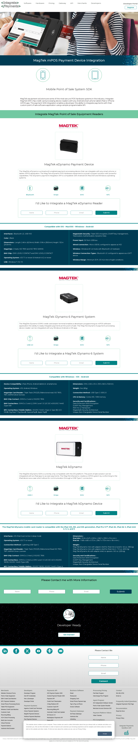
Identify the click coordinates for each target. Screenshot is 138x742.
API (71, 3)
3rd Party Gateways (75, 714)
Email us (118, 696)
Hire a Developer (29, 698)
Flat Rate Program (98, 693)
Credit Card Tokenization (54, 701)
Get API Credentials (29, 696)
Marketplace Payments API (55, 717)
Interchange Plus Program (100, 696)
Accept (105, 734)
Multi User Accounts (7, 720)
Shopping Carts (74, 698)
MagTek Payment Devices (31, 714)
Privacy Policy (120, 718)
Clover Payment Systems (31, 711)
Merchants (82, 3)
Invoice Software (75, 707)
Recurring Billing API (53, 709)
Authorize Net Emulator (8, 728)
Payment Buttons (6, 725)
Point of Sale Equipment (8, 696)
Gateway (62, 3)
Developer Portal (29, 701)
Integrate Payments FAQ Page (125, 704)
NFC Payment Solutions (8, 701)
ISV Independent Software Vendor (103, 703)
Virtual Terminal (5, 723)
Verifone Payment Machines (32, 716)
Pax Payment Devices (30, 719)
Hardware (40, 3)
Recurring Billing (6, 715)
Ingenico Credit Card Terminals (33, 708)
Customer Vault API (52, 707)
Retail (71, 693)
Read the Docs (120, 711)
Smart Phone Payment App (78, 701)
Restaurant (73, 696)
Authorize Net (74, 716)
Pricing (51, 3)
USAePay (73, 719)
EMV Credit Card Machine (8, 698)
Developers (96, 3)
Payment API (51, 698)
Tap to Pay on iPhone (76, 704)
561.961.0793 (120, 693)
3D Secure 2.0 (51, 715)
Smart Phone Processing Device (10, 704)
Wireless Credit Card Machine (9, 709)
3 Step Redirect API (52, 704)
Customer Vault (5, 712)
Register (130, 7)
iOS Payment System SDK (54, 693)
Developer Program (29, 693)
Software (27, 3)
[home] (11, 4)
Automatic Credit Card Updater (56, 712)
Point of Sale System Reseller (101, 705)
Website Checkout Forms (8, 693)
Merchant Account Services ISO (102, 708)
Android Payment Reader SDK (56, 696)
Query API (50, 720)
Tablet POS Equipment (7, 707)
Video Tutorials (97, 715)
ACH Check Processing (8, 717)
